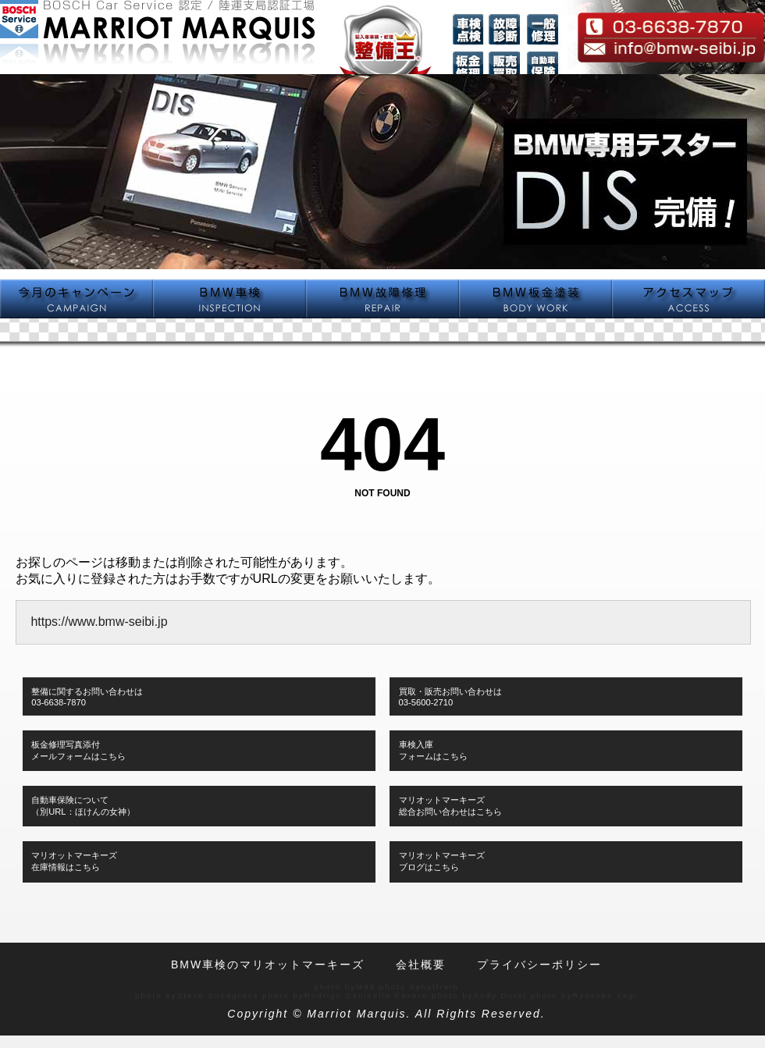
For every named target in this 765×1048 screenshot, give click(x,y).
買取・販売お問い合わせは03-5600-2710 (450, 697)
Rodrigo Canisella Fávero (366, 995)
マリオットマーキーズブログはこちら (442, 861)
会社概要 (421, 964)
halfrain (439, 986)
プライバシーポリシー (539, 964)
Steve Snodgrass (218, 995)
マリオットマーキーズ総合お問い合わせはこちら (450, 805)
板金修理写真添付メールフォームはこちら (78, 750)
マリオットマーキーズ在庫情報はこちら (74, 861)
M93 (365, 986)
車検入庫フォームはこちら (433, 750)
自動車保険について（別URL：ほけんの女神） (82, 805)
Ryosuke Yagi (605, 995)
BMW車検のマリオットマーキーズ (268, 964)
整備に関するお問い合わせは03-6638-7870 (87, 697)
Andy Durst (500, 995)
